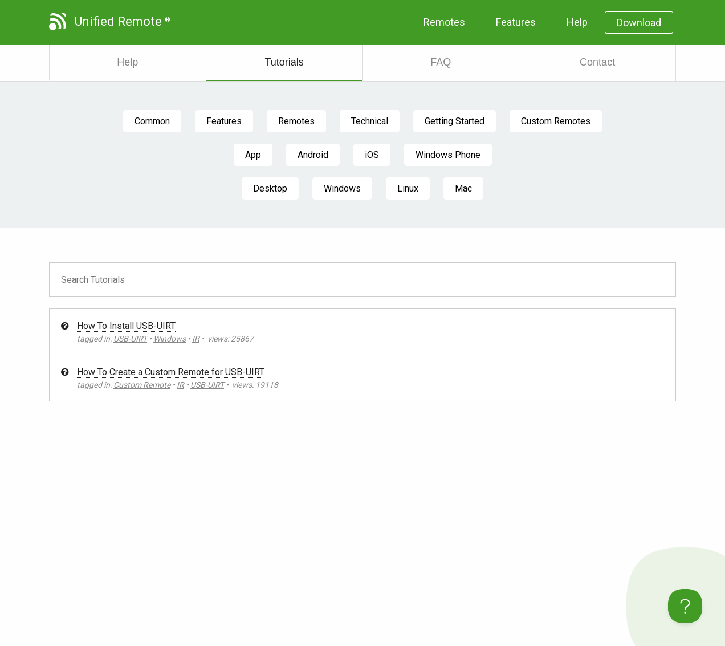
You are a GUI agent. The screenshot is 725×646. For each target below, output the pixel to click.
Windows (342, 188)
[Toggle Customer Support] (685, 606)
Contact (597, 62)
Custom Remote (141, 384)
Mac (463, 188)
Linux (407, 188)
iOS (372, 154)
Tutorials (283, 62)
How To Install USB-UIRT (126, 325)
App (253, 154)
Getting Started (454, 121)
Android (313, 154)
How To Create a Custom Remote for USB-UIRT (170, 372)
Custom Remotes (555, 121)
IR (195, 338)
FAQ (440, 62)
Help (577, 22)
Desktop (270, 188)
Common (152, 121)
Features (516, 22)
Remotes (444, 22)
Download (639, 23)
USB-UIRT (130, 338)
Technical (369, 121)
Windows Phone (448, 154)
